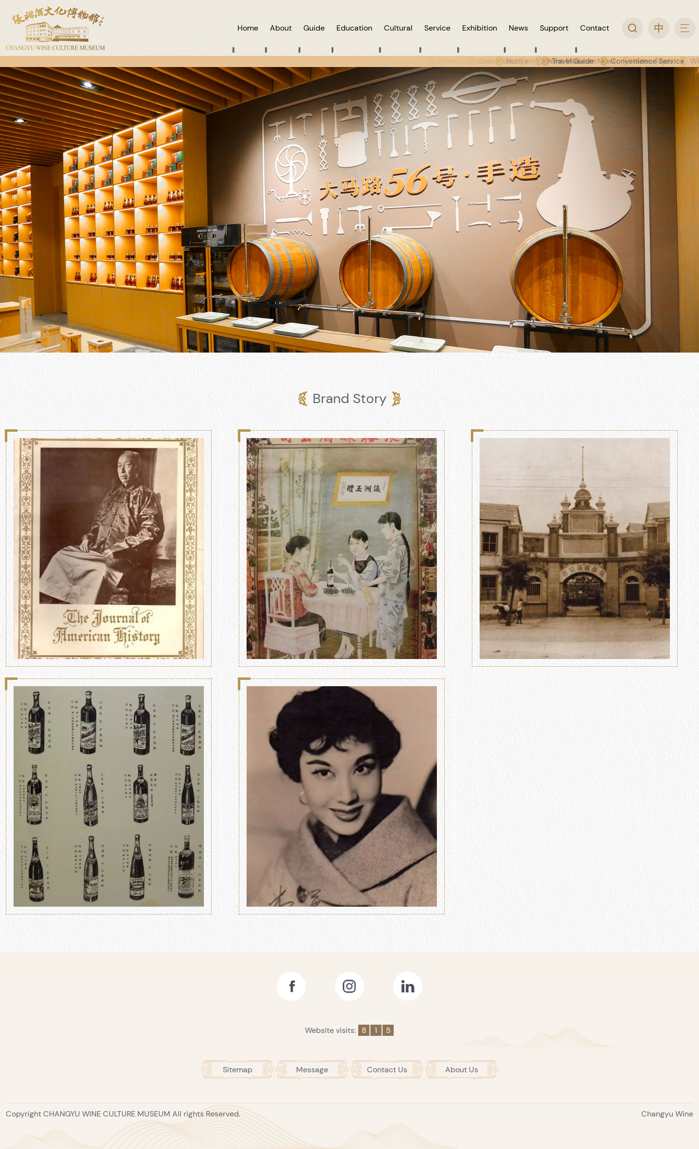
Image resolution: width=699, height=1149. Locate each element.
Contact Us (387, 1070)
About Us (461, 1070)
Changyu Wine (667, 1114)
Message (312, 1070)
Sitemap (237, 1070)
